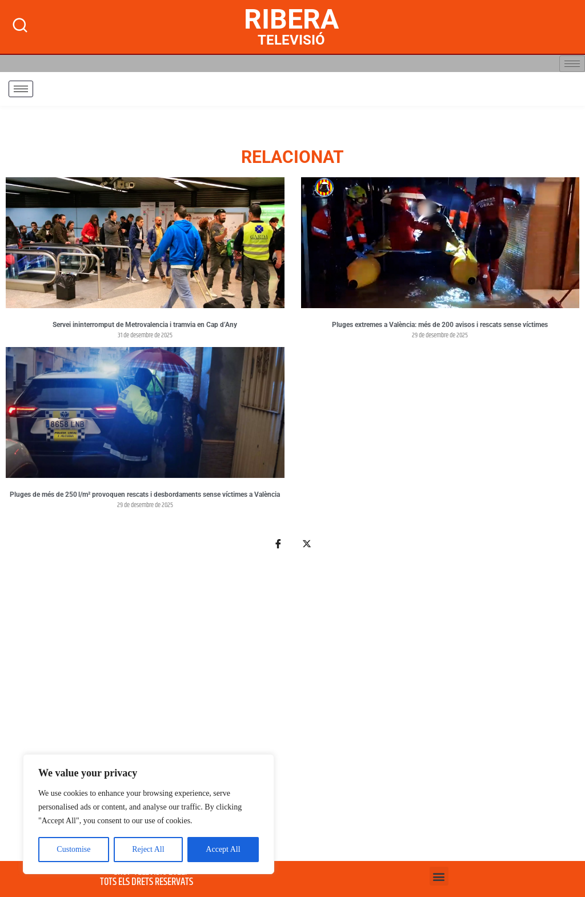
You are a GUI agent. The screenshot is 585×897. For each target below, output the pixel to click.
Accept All (223, 849)
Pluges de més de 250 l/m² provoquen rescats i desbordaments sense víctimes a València (145, 495)
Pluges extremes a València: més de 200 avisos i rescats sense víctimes (440, 325)
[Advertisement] (292, 711)
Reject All (148, 849)
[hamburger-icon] (572, 63)
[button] (439, 876)
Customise (73, 849)
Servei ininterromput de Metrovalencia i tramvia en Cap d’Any (145, 325)
